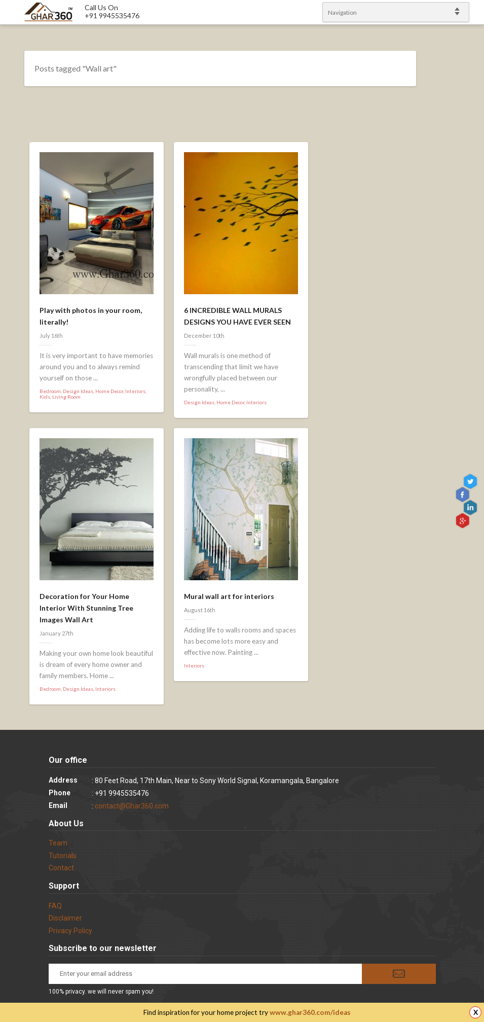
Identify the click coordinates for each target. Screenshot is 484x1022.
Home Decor (109, 391)
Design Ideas (78, 391)
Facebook (463, 494)
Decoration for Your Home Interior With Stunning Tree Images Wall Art (86, 608)
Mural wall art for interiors (229, 596)
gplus (463, 520)
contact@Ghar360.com (132, 806)
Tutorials (63, 856)
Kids (45, 397)
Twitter (471, 481)
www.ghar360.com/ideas (310, 1012)
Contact (61, 868)
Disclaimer (65, 918)
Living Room (66, 397)
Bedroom (50, 391)
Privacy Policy (70, 931)
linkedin (471, 507)
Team (58, 843)
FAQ (55, 906)
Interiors (135, 391)
